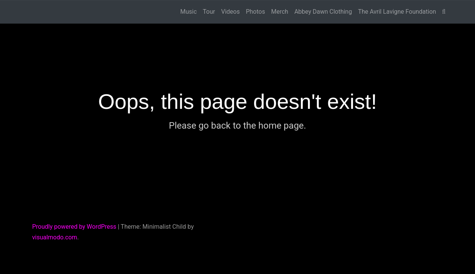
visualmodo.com (54, 237)
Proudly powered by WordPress (74, 226)
